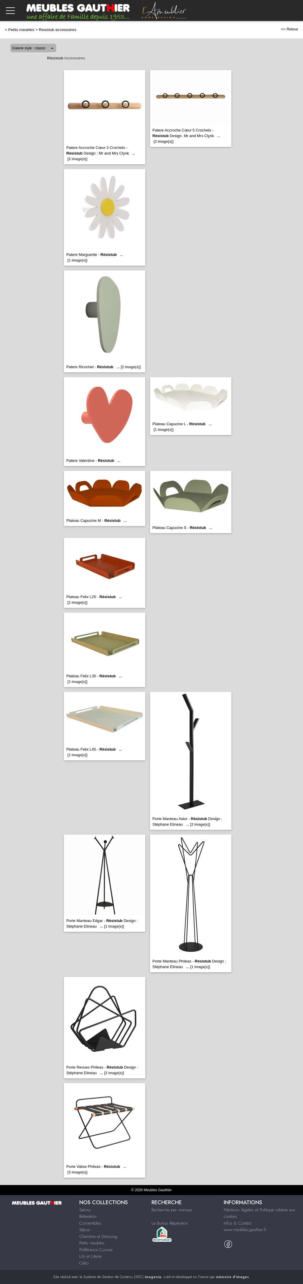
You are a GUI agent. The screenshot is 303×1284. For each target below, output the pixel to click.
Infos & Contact (238, 1223)
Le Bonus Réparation (170, 1223)
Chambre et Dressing (98, 1236)
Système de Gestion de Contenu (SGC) (122, 1277)
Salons (85, 1210)
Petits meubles (21, 29)
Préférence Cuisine (95, 1249)
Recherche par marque (172, 1210)
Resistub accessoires (57, 29)
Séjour (84, 1229)
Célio (83, 1263)
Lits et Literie (90, 1256)
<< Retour (289, 29)
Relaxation (87, 1216)
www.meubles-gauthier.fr (245, 1229)
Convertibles (90, 1223)
